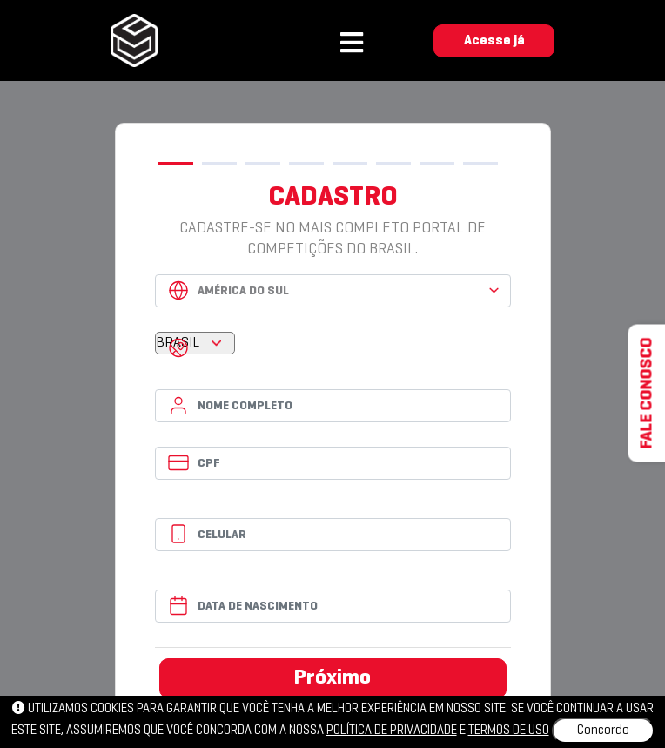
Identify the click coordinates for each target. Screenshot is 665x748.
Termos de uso (508, 730)
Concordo (603, 730)
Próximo (332, 678)
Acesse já (494, 41)
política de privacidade (391, 730)
